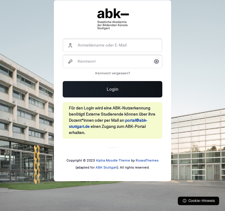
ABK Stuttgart (106, 167)
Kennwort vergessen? (112, 73)
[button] (156, 61)
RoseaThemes (147, 160)
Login (112, 89)
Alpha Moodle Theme (113, 160)
